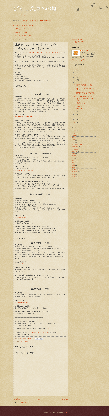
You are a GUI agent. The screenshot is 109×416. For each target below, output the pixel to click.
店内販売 (74, 169)
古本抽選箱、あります (19, 29)
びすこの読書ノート (77, 144)
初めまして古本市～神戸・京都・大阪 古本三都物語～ (44, 52)
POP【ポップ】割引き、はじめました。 (23, 25)
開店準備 (74, 156)
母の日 (73, 174)
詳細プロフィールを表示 (78, 60)
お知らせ (74, 137)
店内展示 (74, 167)
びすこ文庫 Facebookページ (79, 41)
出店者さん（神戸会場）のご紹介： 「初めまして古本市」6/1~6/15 (84, 85)
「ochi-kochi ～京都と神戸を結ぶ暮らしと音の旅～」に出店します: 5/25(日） (84, 93)
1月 (76, 119)
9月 (76, 72)
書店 (73, 160)
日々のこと (74, 172)
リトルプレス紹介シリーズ (20, 15)
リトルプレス (75, 149)
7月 (76, 77)
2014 (74, 68)
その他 (73, 142)
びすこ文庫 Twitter (76, 43)
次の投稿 (16, 399)
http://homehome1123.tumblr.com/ (23, 116)
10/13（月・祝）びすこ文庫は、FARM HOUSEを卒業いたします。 (40, 21)
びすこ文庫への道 (35, 8)
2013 (74, 122)
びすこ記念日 (75, 146)
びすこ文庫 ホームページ (78, 39)
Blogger (65, 412)
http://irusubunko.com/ (20, 264)
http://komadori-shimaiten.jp (22, 302)
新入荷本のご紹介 (79, 106)
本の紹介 (74, 176)
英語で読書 (74, 151)
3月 (76, 114)
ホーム (40, 399)
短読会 (73, 165)
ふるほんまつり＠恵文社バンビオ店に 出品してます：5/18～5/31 (84, 99)
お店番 (73, 140)
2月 (76, 117)
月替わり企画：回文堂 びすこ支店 (22, 35)
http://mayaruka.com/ (20, 217)
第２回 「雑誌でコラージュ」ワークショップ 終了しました (85, 103)
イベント (21, 341)
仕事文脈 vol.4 (78, 108)
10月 (76, 70)
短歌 (73, 162)
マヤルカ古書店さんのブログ (40, 332)
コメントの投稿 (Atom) (22, 402)
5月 (76, 82)
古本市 (26, 341)
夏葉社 (73, 153)
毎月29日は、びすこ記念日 (20, 32)
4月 (76, 112)
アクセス (74, 133)
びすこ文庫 (85, 50)
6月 (76, 80)
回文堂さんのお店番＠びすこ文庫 (83, 96)
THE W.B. (74, 130)
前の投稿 (65, 399)
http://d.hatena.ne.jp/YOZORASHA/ (24, 170)
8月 (76, 75)
